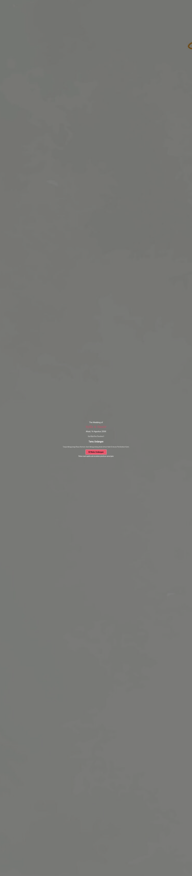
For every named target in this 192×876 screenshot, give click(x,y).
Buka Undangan (96, 452)
